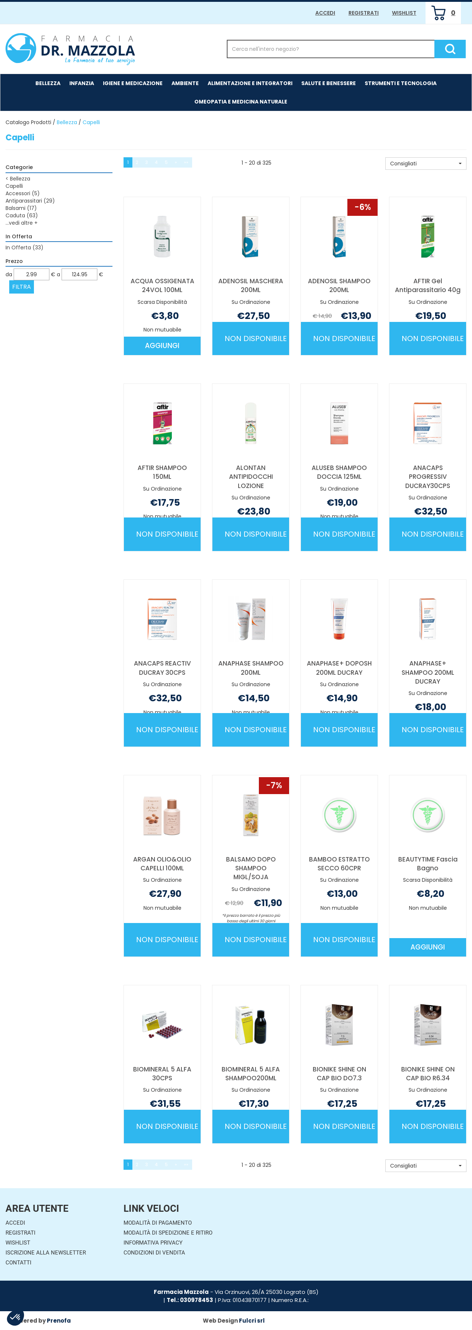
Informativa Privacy (153, 1242)
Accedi (325, 13)
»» (186, 162)
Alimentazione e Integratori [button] (250, 83)
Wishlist (404, 13)
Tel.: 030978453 (190, 1300)
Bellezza (67, 122)
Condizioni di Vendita (154, 1252)
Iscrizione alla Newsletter (46, 1252)
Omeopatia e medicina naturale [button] (240, 101)
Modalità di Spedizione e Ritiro (168, 1232)
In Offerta (25, 247)
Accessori (23, 193)
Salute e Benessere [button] (328, 83)
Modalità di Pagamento (158, 1223)
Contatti (18, 1262)
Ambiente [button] (185, 83)
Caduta (22, 215)
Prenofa (59, 1320)
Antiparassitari (30, 200)
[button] (425, 163)
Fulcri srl (252, 1320)
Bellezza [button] (47, 83)
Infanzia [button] (81, 83)
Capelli (14, 186)
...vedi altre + (22, 223)
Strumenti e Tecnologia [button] (401, 83)
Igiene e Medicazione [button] (133, 83)
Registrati (363, 13)
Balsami (21, 208)
